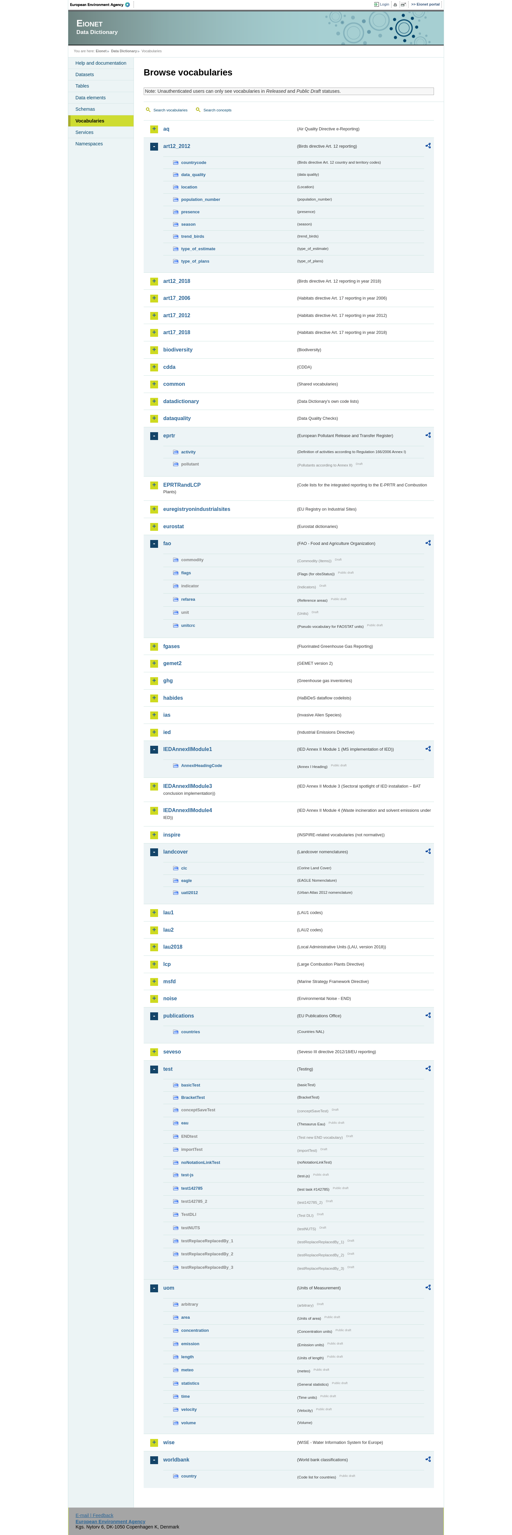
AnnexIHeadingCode (201, 765)
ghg (168, 680)
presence (190, 211)
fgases (171, 646)
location (189, 187)
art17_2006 (176, 298)
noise (170, 998)
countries (190, 1031)
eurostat (173, 526)
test (167, 1069)
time (185, 1396)
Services (84, 132)
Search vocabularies (170, 110)
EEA (102, 4)
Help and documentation (100, 63)
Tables (82, 86)
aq (166, 129)
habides (173, 698)
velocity (189, 1409)
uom (168, 1288)
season (188, 224)
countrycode (193, 162)
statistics (190, 1383)
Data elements (90, 97)
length (187, 1356)
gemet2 (172, 663)
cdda (169, 367)
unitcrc (188, 625)
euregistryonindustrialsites (196, 509)
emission (190, 1343)
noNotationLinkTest (200, 1162)
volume (188, 1422)
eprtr (169, 435)
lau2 (168, 930)
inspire (171, 835)
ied (167, 732)
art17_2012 (176, 315)
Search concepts (217, 110)
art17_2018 (176, 332)
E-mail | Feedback (94, 1515)
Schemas (85, 109)
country (189, 1476)
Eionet (101, 51)
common (174, 384)
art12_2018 (176, 281)
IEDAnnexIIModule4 (187, 810)
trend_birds (192, 236)
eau (184, 1122)
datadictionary (181, 401)
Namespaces (89, 143)
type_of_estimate (198, 248)
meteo (187, 1369)
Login (384, 4)
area (185, 1317)
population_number (200, 199)
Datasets (84, 74)
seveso (172, 1051)
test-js (187, 1174)
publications (178, 1016)
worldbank (176, 1459)
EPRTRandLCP (182, 485)
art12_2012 (176, 146)
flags (186, 572)
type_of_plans (195, 261)
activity (188, 451)
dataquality (177, 418)
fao (167, 543)
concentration (195, 1330)
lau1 (168, 912)
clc (184, 868)
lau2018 (173, 947)
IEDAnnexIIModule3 (187, 786)
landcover (175, 852)
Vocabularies (89, 120)
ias (166, 715)
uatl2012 (189, 892)
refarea (188, 599)
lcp (167, 964)
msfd (169, 981)
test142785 (191, 1188)
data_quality (193, 174)
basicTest (190, 1085)
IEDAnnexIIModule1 (187, 749)
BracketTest (193, 1097)
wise (169, 1442)
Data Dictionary (124, 51)
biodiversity (178, 349)
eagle (186, 880)
